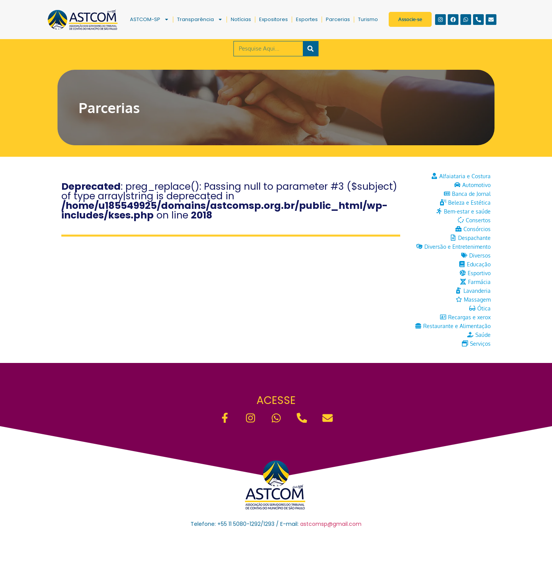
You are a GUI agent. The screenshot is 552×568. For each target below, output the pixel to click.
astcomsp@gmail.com (330, 524)
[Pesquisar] (310, 48)
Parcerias (338, 19)
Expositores (273, 19)
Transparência (200, 19)
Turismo (368, 19)
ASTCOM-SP (149, 19)
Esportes (307, 19)
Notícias (241, 19)
